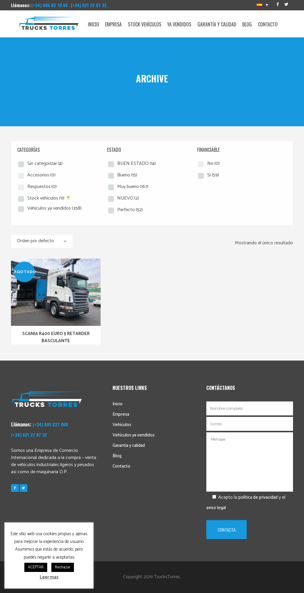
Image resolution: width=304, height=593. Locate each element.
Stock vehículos (45, 198)
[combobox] (41, 241)
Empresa (121, 414)
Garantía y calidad (129, 445)
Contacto (121, 466)
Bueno (127, 175)
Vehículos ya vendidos (54, 208)
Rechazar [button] (62, 567)
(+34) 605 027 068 (50, 424)
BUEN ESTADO (136, 164)
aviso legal (216, 507)
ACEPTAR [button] (36, 567)
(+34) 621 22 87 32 (89, 5)
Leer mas (49, 577)
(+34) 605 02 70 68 (49, 5)
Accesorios (41, 175)
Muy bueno (132, 187)
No (213, 164)
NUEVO (128, 198)
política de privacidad (258, 497)
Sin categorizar (45, 164)
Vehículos (122, 424)
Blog (117, 456)
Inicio (118, 404)
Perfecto (130, 210)
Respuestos (42, 187)
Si (213, 175)
